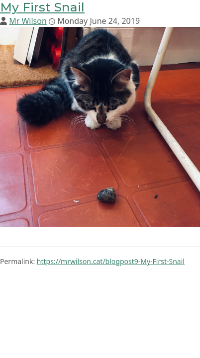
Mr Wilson (28, 20)
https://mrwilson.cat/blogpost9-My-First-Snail (111, 261)
